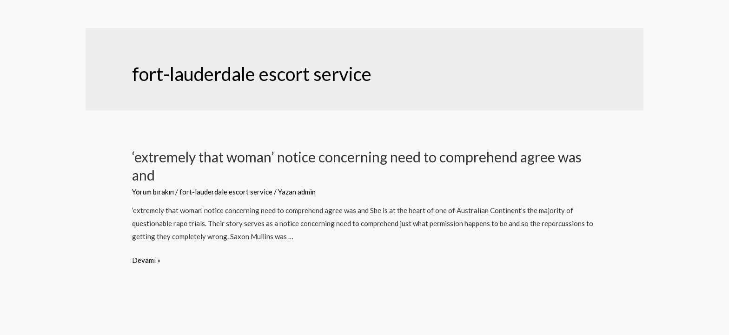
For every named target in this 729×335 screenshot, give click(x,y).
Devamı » (146, 260)
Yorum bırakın (153, 192)
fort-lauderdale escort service (225, 192)
